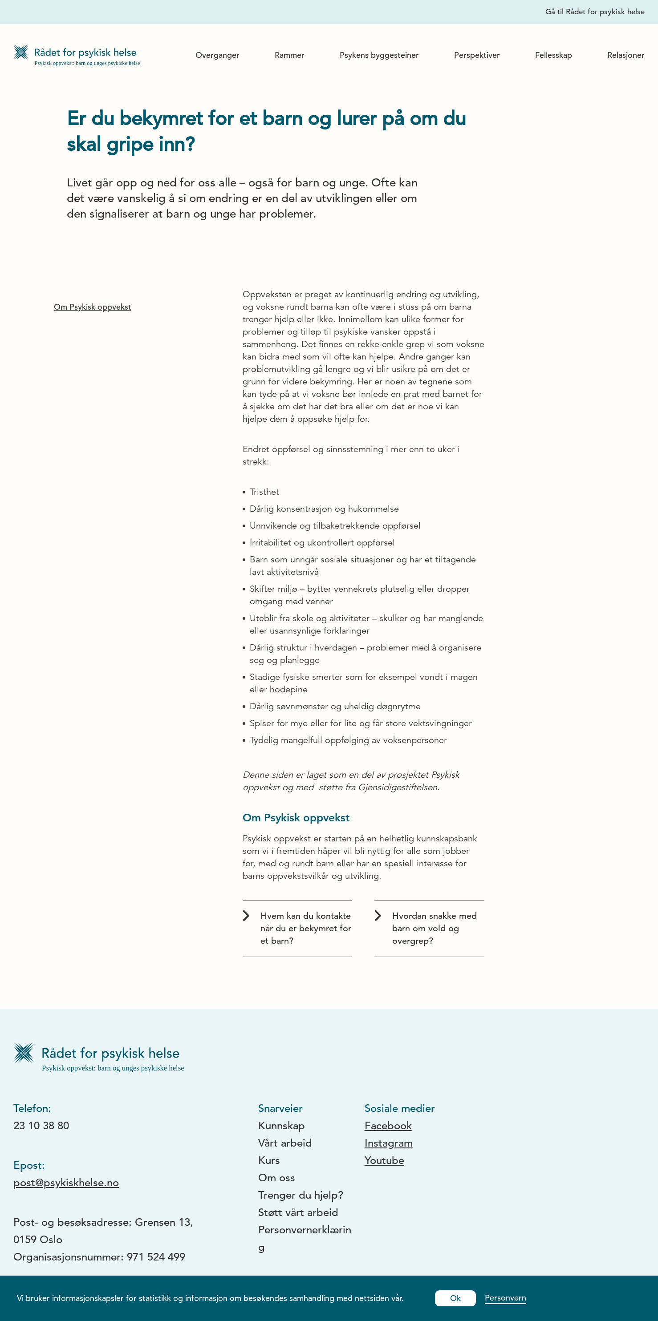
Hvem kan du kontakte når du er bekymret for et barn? (297, 928)
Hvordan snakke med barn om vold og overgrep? (425, 928)
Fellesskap (553, 55)
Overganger (217, 55)
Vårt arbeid (285, 1143)
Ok (455, 1298)
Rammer (290, 55)
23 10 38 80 (41, 1125)
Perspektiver (477, 55)
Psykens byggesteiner (379, 55)
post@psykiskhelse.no (66, 1182)
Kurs (269, 1160)
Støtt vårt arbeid (298, 1212)
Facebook (388, 1125)
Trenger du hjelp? (300, 1195)
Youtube (384, 1160)
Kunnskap (281, 1125)
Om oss (276, 1177)
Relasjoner (626, 55)
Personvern (505, 1298)
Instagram (389, 1143)
